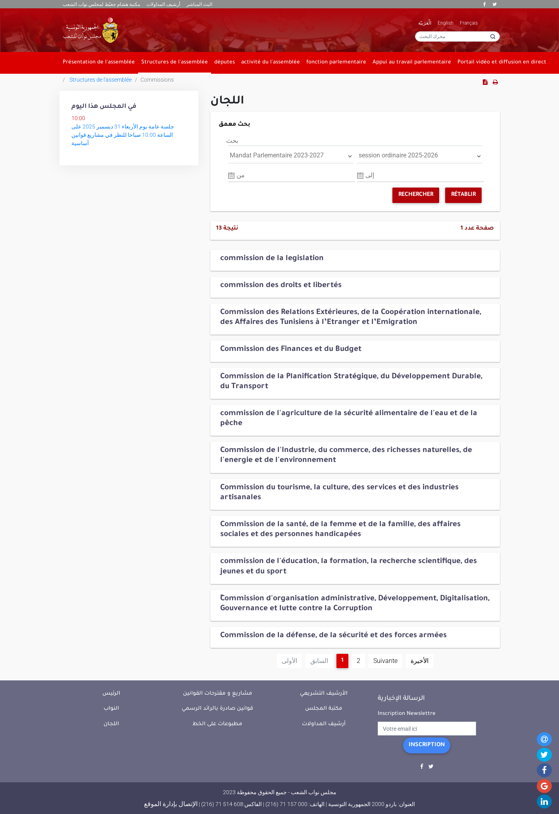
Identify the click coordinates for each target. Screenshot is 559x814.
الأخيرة (419, 661)
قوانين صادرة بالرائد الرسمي (217, 709)
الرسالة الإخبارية (401, 698)
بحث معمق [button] (234, 125)
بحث (232, 140)
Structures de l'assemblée (100, 80)
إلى (369, 175)
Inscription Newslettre (407, 714)
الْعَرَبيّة (424, 23)
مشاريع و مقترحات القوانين (217, 694)
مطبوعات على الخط (217, 724)
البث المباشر (199, 4)
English (445, 23)
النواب (111, 709)
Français (469, 23)
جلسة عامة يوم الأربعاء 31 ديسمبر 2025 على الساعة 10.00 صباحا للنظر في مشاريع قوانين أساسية (122, 134)
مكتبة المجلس (323, 709)
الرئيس (111, 694)
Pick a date (231, 175)
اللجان (111, 724)
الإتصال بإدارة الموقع (171, 804)
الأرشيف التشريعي (324, 694)
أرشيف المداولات (163, 4)
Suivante (385, 661)
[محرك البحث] (457, 36)
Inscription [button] (427, 745)
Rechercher (415, 195)
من (240, 175)
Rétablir (463, 195)
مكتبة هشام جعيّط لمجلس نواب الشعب (101, 4)
